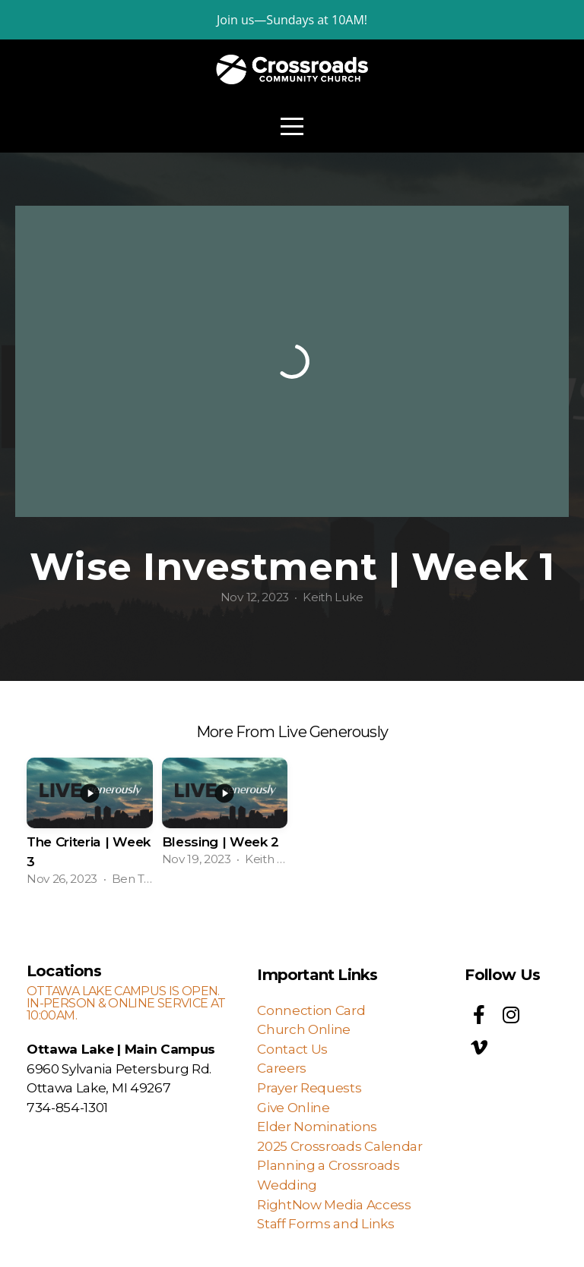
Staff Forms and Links (325, 1223)
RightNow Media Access (335, 1204)
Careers (281, 1068)
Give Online (293, 1107)
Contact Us (292, 1049)
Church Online (304, 1029)
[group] (90, 824)
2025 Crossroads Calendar (339, 1146)
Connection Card (311, 1010)
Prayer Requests (309, 1087)
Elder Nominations (317, 1126)
